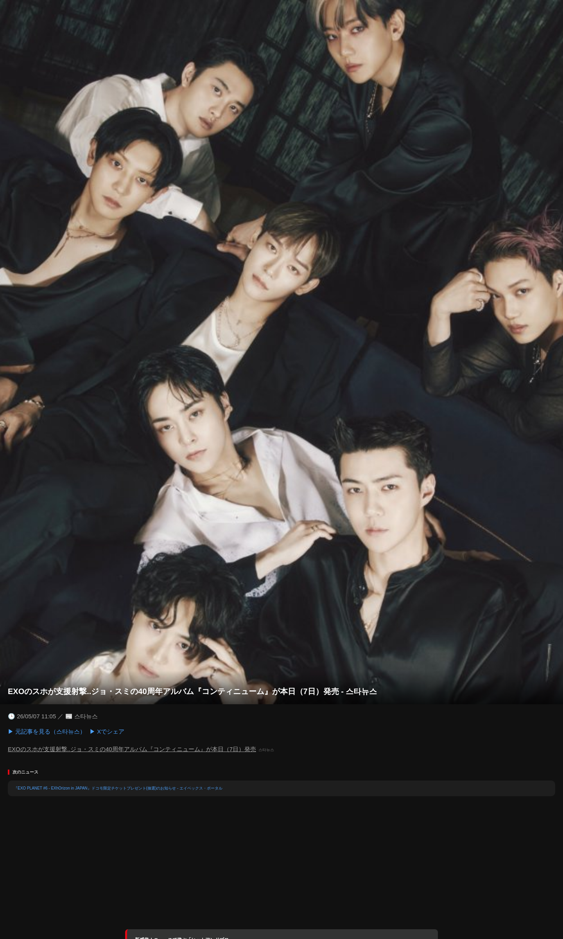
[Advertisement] (281, 866)
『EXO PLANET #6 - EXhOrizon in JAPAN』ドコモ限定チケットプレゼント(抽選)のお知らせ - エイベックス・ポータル (118, 788)
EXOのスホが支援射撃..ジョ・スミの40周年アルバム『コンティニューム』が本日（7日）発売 (132, 749)
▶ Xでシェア (107, 731)
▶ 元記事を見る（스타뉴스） (47, 731)
